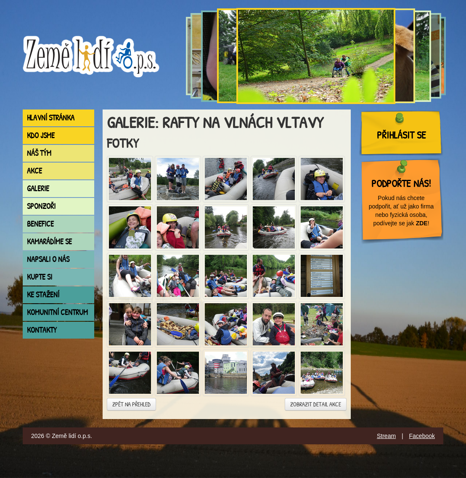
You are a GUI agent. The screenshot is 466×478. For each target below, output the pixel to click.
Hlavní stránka (50, 117)
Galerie (38, 188)
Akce (34, 171)
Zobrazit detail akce (315, 404)
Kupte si (39, 277)
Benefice (40, 224)
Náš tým (39, 153)
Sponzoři (41, 206)
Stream (386, 436)
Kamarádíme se (49, 241)
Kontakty (42, 330)
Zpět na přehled (131, 404)
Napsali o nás (48, 259)
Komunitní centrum (57, 312)
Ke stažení (43, 294)
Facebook (422, 436)
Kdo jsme (41, 135)
